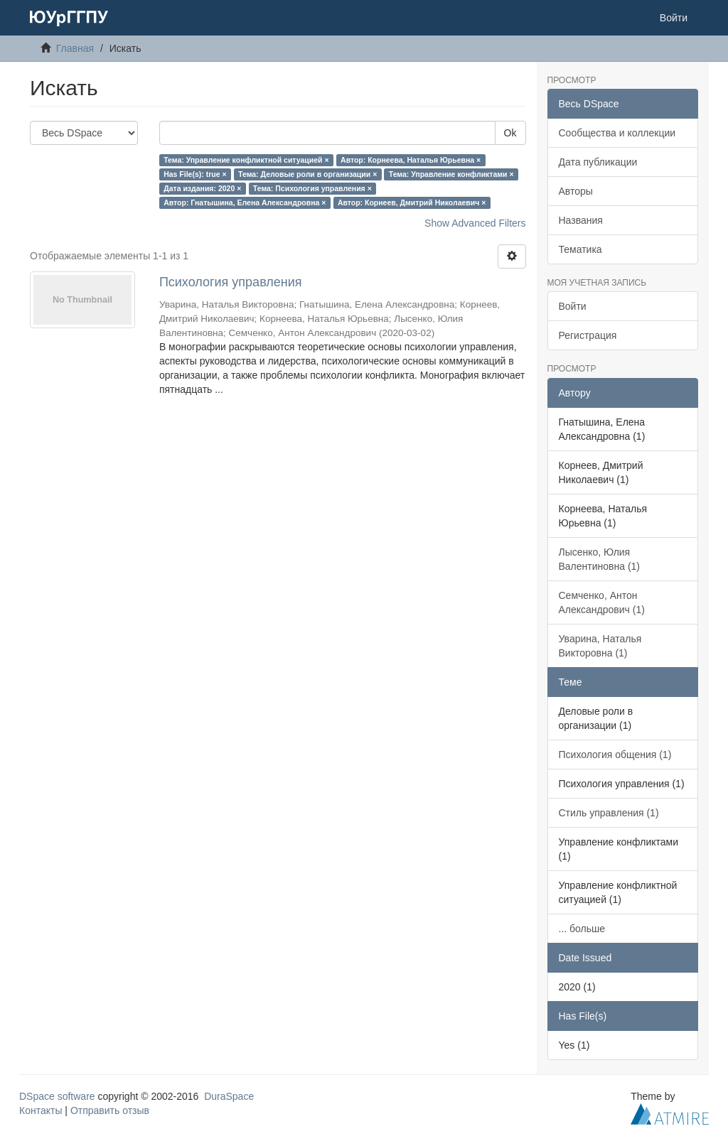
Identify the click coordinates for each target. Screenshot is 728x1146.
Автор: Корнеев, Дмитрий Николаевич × (412, 202)
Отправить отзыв (109, 1110)
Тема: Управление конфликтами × (451, 174)
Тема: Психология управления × (312, 188)
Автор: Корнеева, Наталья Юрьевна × (411, 160)
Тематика (580, 249)
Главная (75, 48)
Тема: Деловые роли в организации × (307, 174)
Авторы (576, 191)
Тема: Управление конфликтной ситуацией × (246, 160)
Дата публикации (598, 162)
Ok (510, 133)
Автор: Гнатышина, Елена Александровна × (245, 202)
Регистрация (588, 335)
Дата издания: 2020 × (202, 188)
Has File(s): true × (195, 174)
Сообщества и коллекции (617, 133)
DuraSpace (229, 1096)
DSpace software (57, 1096)
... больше (582, 928)
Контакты (40, 1110)
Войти (573, 306)
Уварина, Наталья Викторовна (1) (600, 646)
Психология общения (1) (615, 754)
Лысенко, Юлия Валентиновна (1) (600, 559)
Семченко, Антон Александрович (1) (602, 602)
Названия (581, 220)
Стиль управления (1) (609, 812)
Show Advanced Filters (474, 223)
